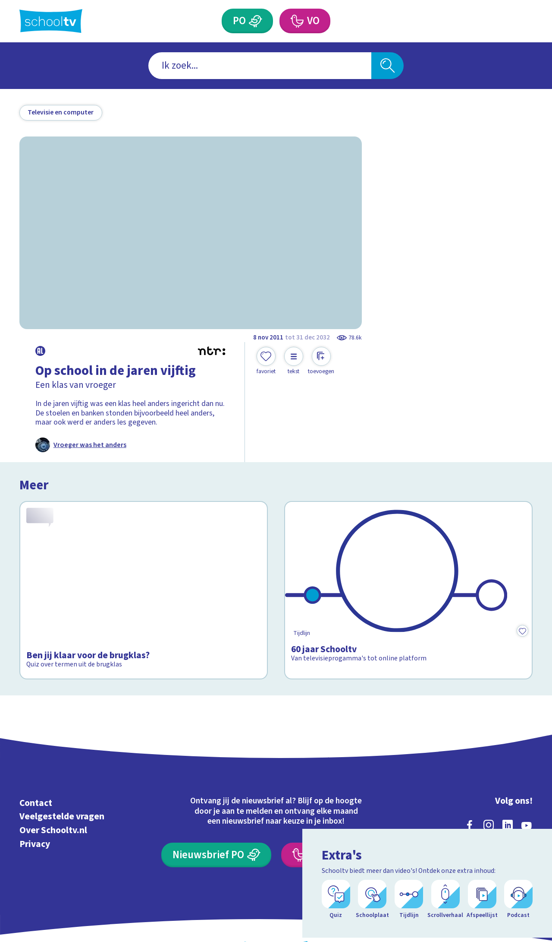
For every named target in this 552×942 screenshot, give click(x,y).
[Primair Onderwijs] (255, 21)
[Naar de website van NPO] (526, 21)
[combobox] (259, 65)
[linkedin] (507, 785)
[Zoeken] (387, 65)
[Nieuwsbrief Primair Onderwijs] (216, 815)
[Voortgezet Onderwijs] (296, 21)
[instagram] (488, 785)
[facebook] (469, 785)
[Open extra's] (526, 912)
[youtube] (526, 785)
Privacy (34, 804)
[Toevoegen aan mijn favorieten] (266, 361)
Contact (35, 763)
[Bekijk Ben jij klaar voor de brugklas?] (143, 570)
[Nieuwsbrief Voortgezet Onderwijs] (336, 815)
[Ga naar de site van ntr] (518, 862)
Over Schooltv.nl (53, 790)
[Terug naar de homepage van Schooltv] (50, 21)
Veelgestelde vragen (61, 777)
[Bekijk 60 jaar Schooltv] (408, 570)
